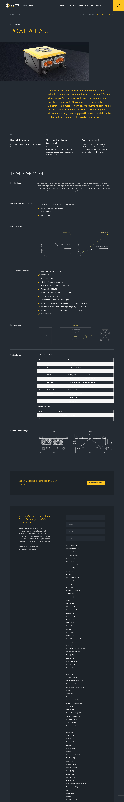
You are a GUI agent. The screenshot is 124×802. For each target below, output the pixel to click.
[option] (85, 545)
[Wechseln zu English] (25, 5)
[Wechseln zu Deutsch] (31, 5)
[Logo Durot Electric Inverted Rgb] (12, 4)
